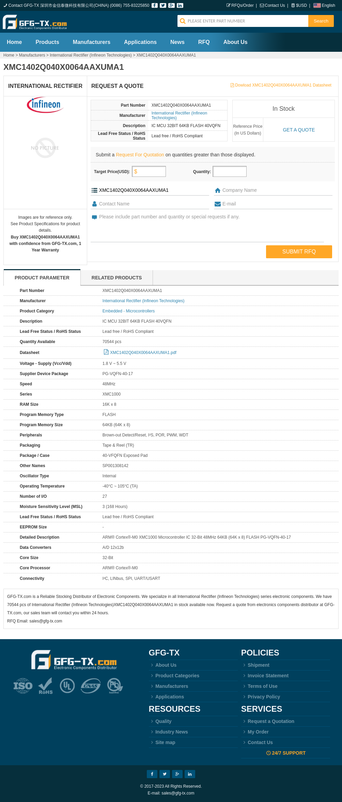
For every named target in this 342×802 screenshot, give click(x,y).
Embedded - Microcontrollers (129, 311)
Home (14, 42)
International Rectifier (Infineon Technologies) (91, 55)
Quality (160, 721)
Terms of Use (259, 686)
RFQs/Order (242, 5)
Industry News (168, 732)
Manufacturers (91, 42)
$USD (301, 5)
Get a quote (299, 130)
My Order (255, 732)
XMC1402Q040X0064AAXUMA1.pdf (143, 352)
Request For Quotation (140, 154)
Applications (140, 42)
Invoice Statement (265, 675)
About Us (235, 42)
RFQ (204, 42)
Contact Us (275, 5)
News (177, 42)
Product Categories (174, 675)
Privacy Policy (260, 696)
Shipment (255, 665)
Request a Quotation (268, 721)
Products (47, 42)
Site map (162, 742)
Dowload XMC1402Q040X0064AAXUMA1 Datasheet (283, 85)
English (328, 5)
